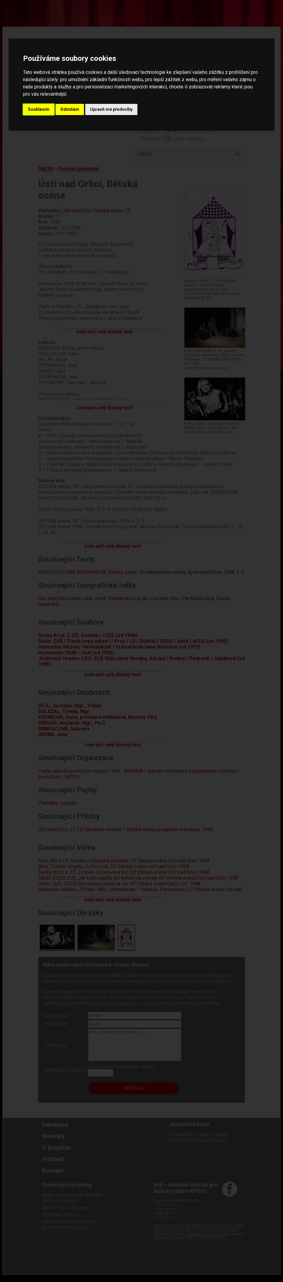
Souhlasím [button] (38, 109)
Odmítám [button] (69, 109)
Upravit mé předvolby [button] (111, 109)
